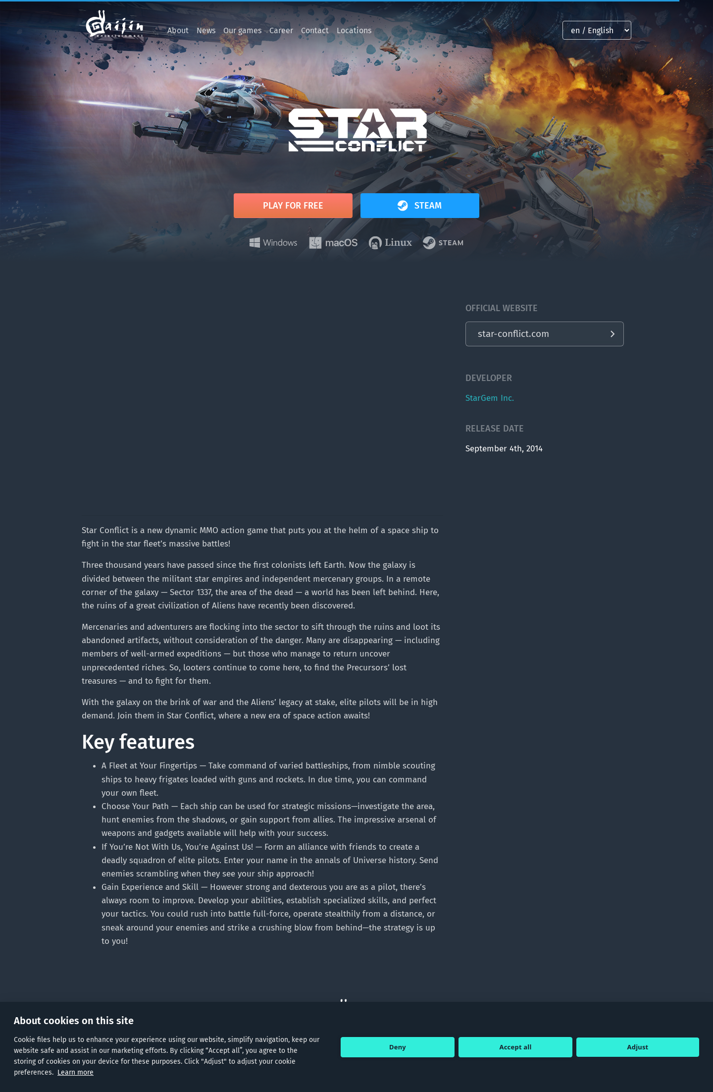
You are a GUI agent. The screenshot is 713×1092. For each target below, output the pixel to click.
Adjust (638, 1046)
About (178, 30)
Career (281, 30)
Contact (315, 30)
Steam (418, 206)
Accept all (516, 1046)
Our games (242, 30)
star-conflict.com (513, 333)
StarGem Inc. (489, 398)
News (206, 30)
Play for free (293, 205)
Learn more (75, 1072)
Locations (354, 30)
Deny (397, 1046)
